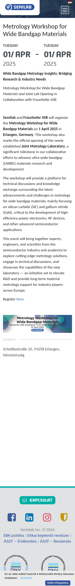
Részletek (26, 577)
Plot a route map (37, 421)
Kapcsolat (37, 500)
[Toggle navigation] (65, 10)
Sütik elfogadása (57, 582)
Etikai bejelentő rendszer (48, 535)
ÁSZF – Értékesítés (20, 541)
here (20, 299)
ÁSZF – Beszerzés (55, 541)
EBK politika (14, 535)
